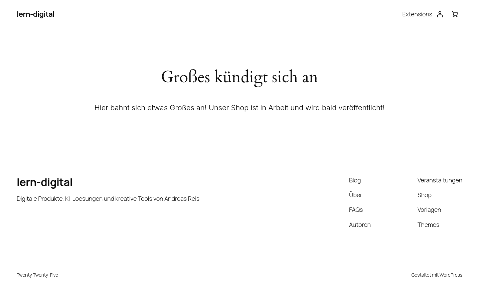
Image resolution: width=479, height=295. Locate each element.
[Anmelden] (439, 14)
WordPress (451, 275)
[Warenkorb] (454, 14)
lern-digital (35, 14)
